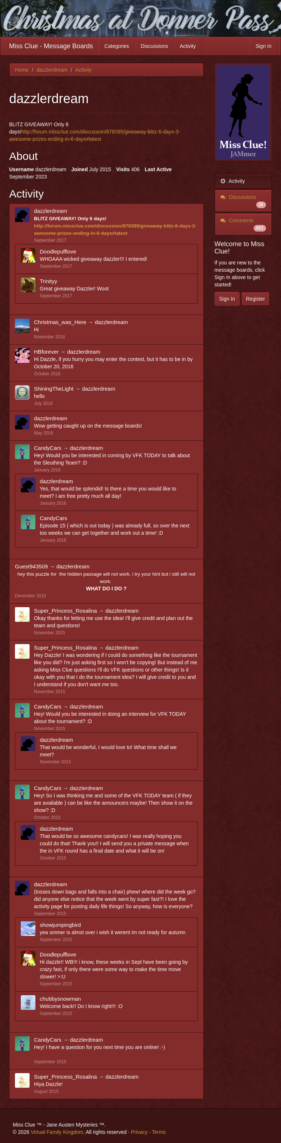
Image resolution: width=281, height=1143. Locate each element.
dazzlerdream (50, 211)
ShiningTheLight (53, 389)
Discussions (154, 46)
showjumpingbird (60, 925)
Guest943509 (31, 566)
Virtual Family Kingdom (57, 1132)
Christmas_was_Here (60, 322)
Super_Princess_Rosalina (65, 611)
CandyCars (47, 448)
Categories (116, 46)
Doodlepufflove (58, 251)
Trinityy (48, 281)
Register (255, 299)
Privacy (139, 1132)
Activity (188, 46)
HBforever (46, 352)
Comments (243, 225)
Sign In (263, 46)
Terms (159, 1132)
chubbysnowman (60, 999)
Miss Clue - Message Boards (51, 46)
